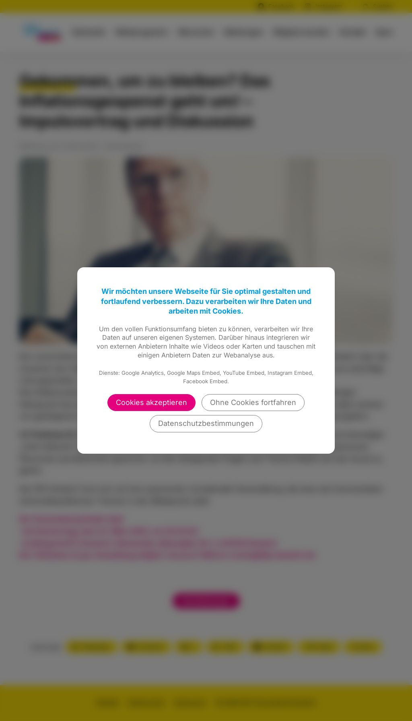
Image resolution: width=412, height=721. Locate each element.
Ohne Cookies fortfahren (253, 402)
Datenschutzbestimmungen (206, 423)
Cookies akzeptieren (151, 402)
